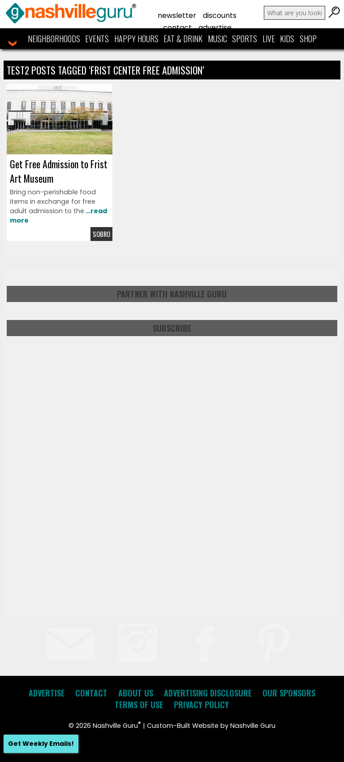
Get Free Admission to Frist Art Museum (59, 171)
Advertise (215, 27)
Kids (287, 38)
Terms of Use (139, 704)
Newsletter (177, 15)
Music (217, 38)
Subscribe (172, 328)
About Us (135, 693)
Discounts (219, 15)
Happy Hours (136, 38)
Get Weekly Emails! (41, 743)
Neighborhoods (54, 38)
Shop (308, 38)
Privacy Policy (201, 704)
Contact (177, 27)
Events (97, 38)
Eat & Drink (182, 38)
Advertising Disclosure (208, 693)
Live (268, 38)
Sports (244, 38)
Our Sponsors (288, 693)
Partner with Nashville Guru (172, 294)
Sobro (101, 234)
